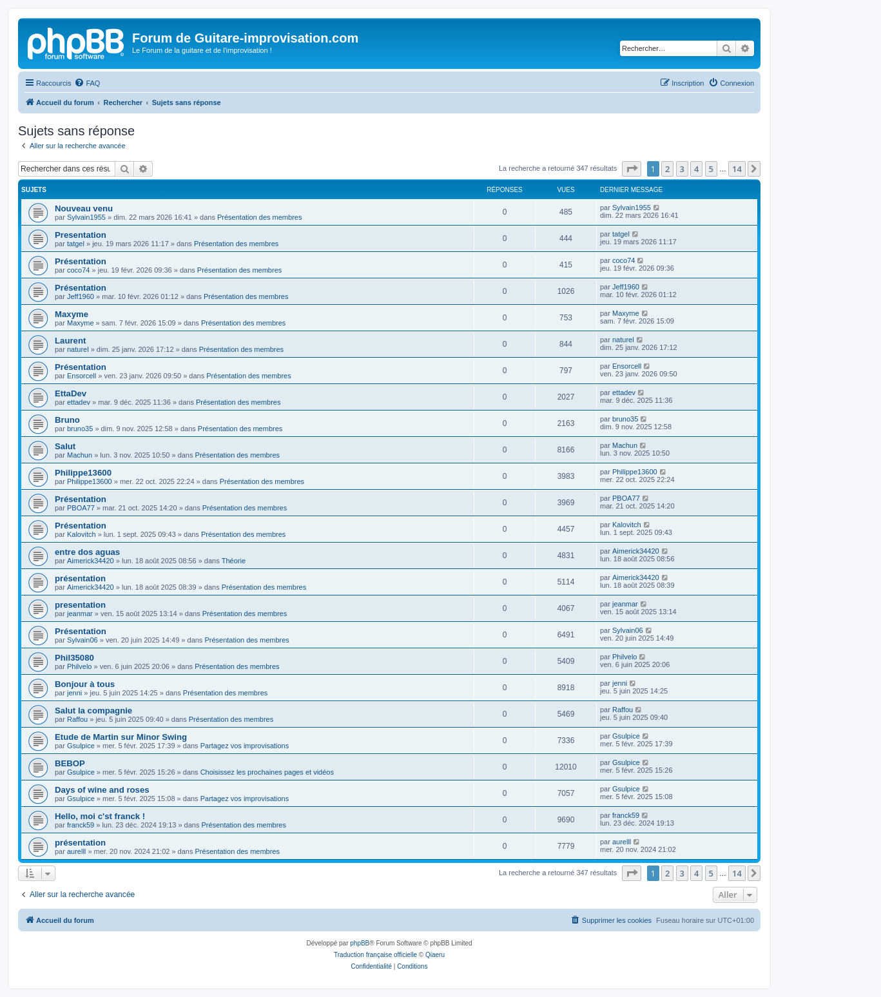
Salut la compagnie (93, 710)
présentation (80, 578)
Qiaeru (435, 954)
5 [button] (711, 169)
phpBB (359, 943)
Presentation (80, 235)
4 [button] (696, 169)
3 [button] (682, 169)
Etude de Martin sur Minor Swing (121, 737)
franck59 (80, 825)
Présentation (80, 261)
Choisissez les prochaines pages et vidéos (267, 772)
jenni (74, 693)
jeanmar (80, 613)
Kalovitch (81, 534)
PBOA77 (81, 508)
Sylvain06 (82, 640)
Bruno (67, 420)
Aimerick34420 (90, 561)
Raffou (77, 719)
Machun (79, 455)
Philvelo (79, 666)
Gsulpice (81, 746)
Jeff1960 (80, 296)
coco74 (78, 270)
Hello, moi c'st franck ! (100, 816)
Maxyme (71, 314)
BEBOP (70, 763)
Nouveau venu (84, 208)
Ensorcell (81, 376)
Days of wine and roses (102, 790)
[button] (631, 169)
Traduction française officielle (375, 954)
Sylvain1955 (86, 217)
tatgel (75, 243)
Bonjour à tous (85, 684)
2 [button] (667, 169)
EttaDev (70, 393)
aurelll (76, 851)
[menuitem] (87, 83)
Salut (65, 446)
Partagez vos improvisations (244, 746)
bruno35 (80, 428)
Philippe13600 (83, 473)
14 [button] (737, 169)
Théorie (234, 561)
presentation (80, 605)
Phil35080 (74, 658)
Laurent (70, 340)
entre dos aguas (87, 552)
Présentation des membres (259, 217)
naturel (78, 349)
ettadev (78, 402)
